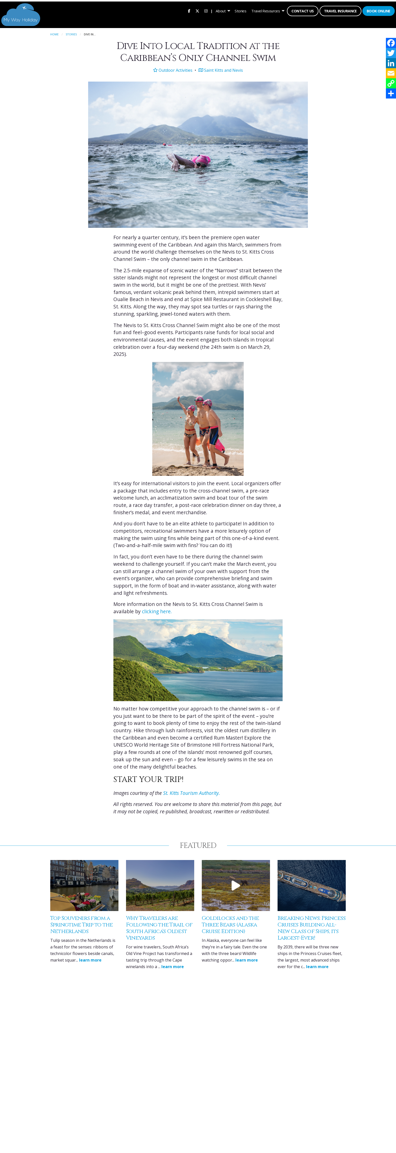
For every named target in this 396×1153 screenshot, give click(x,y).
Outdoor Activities (172, 68)
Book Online (378, 10)
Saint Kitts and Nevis (221, 68)
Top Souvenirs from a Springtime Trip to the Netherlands (81, 923)
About (220, 10)
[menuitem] (188, 10)
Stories (240, 10)
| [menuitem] (211, 10)
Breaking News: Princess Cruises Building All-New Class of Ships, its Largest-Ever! (312, 926)
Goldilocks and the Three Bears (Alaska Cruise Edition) (230, 923)
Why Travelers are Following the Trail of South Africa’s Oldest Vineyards (159, 926)
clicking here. (157, 610)
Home (54, 33)
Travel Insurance (339, 10)
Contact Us (302, 10)
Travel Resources (265, 10)
